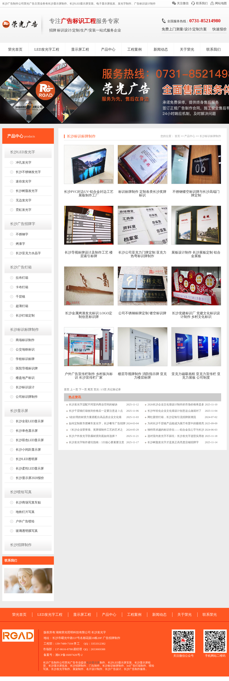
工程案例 (134, 49)
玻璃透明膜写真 (27, 531)
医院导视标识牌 (27, 368)
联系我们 (202, 3)
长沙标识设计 (25, 387)
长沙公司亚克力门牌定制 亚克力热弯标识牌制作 (142, 254)
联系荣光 (210, 614)
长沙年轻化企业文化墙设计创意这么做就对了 (174, 410)
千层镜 (20, 296)
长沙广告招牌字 (22, 224)
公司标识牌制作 (27, 396)
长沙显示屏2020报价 (30, 478)
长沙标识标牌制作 (24, 329)
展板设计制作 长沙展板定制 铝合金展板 (196, 254)
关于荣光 (187, 49)
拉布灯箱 (22, 277)
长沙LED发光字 (22, 152)
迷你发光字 (23, 181)
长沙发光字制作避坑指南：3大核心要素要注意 (96, 442)
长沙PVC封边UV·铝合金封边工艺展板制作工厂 (88, 193)
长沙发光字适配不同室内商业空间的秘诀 (93, 404)
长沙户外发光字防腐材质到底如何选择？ (93, 436)
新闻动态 (161, 49)
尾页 (90, 389)
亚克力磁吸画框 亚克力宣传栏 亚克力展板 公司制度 (196, 375)
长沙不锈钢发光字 (28, 172)
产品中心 (108, 49)
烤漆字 (20, 243)
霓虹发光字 (23, 209)
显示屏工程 (80, 49)
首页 (177, 136)
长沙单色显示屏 (27, 430)
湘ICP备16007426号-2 (69, 654)
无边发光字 (23, 200)
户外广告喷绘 (25, 521)
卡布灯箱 (22, 287)
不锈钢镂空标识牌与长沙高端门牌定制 (196, 193)
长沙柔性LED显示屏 (30, 468)
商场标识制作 (25, 340)
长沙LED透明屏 (26, 459)
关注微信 (183, 3)
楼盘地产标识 (25, 378)
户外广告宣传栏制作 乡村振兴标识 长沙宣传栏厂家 (89, 375)
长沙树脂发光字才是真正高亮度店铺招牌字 (173, 442)
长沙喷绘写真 (21, 492)
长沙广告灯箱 (21, 267)
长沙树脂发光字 (27, 191)
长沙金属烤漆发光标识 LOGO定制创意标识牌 (88, 315)
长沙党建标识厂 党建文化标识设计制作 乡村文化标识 (196, 315)
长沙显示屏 (19, 411)
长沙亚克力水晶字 (28, 253)
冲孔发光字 (23, 162)
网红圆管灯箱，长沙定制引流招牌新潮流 (172, 417)
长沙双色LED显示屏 (30, 440)
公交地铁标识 (25, 349)
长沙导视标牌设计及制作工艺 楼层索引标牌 (89, 254)
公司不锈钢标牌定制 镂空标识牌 (142, 313)
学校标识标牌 (25, 359)
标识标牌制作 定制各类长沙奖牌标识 (142, 193)
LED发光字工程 (46, 49)
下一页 (83, 389)
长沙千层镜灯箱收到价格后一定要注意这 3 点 (96, 410)
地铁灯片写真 (25, 512)
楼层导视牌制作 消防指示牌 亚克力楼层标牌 (142, 375)
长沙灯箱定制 (25, 315)
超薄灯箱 (22, 306)
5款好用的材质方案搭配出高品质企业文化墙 (95, 417)
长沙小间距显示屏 (28, 449)
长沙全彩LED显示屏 (30, 421)
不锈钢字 (22, 234)
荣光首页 (15, 49)
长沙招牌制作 (21, 545)
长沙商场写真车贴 (28, 502)
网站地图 (221, 3)
